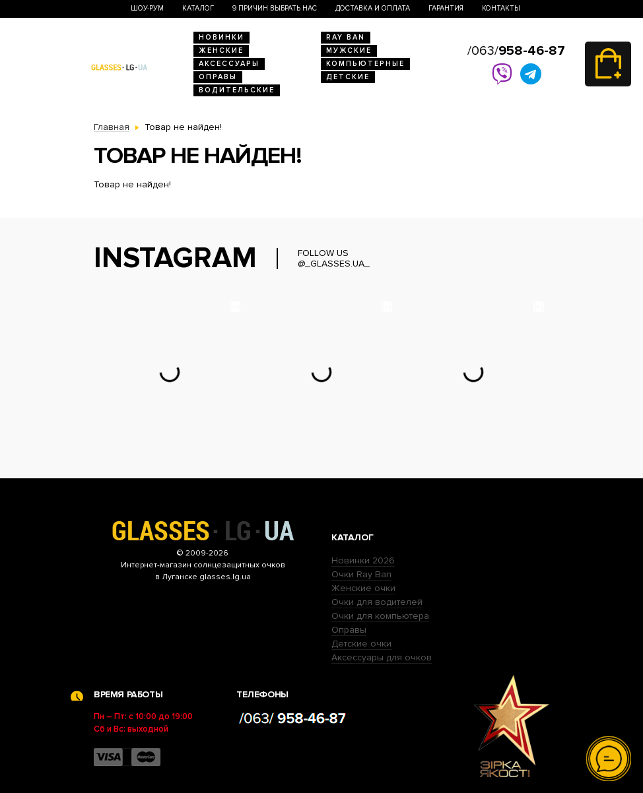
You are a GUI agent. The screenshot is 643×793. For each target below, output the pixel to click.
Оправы (218, 77)
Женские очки (363, 588)
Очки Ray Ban (361, 574)
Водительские (237, 90)
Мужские (349, 50)
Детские (348, 77)
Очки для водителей (377, 602)
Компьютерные (365, 63)
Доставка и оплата (372, 8)
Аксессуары (229, 63)
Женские (221, 50)
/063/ (516, 51)
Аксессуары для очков (381, 657)
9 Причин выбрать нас (274, 8)
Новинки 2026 (363, 560)
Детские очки (361, 643)
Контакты (501, 8)
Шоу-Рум (147, 8)
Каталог (198, 8)
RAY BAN (345, 37)
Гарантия (445, 8)
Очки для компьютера (380, 615)
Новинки (221, 37)
